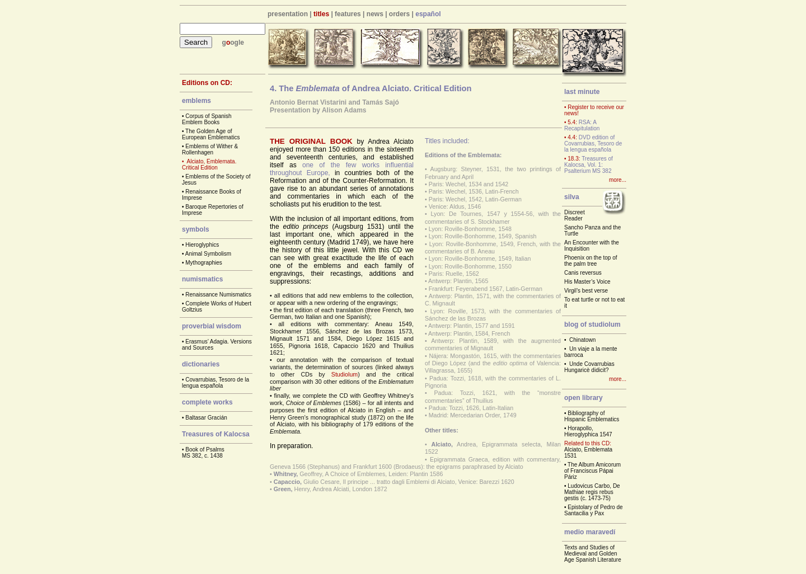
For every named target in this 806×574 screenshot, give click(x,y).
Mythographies (203, 263)
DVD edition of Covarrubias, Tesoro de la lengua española (593, 143)
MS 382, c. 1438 (202, 456)
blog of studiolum (592, 324)
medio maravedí (589, 532)
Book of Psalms (204, 449)
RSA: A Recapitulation (581, 125)
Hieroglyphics (202, 245)
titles (321, 14)
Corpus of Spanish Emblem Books (207, 119)
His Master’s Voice (587, 282)
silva (571, 197)
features (348, 14)
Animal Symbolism (208, 254)
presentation (288, 14)
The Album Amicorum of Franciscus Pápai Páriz (592, 471)
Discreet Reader (574, 215)
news (375, 14)
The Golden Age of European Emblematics (211, 134)
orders (399, 14)
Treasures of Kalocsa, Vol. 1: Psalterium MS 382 (588, 165)
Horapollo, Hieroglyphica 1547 (588, 431)
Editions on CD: (207, 83)
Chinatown (582, 340)
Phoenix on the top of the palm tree (590, 261)
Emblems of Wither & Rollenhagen (210, 149)
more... (617, 180)
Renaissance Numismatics (218, 294)
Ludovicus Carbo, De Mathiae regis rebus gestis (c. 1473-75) (592, 492)
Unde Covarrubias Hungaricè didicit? (589, 367)
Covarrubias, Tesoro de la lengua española (215, 383)
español (428, 14)
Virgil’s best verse (586, 291)
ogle (237, 42)
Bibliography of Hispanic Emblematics (591, 416)
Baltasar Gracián (206, 418)
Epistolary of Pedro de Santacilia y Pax (593, 510)
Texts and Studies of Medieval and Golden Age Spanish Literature (592, 553)
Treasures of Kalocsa (216, 434)
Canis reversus (583, 273)
